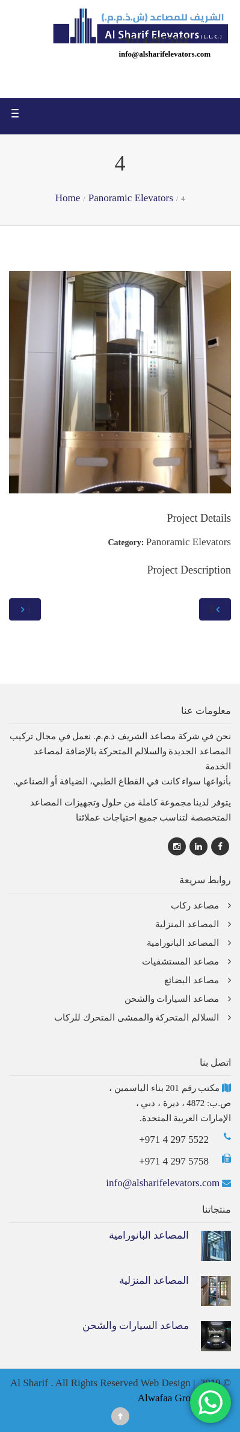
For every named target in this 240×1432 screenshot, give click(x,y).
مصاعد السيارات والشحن (172, 999)
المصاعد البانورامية (183, 943)
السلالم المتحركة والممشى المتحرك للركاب (136, 1017)
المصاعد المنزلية (187, 924)
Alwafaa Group (169, 1398)
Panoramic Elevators (188, 542)
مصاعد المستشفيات (180, 961)
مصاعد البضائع (191, 980)
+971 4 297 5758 (174, 1161)
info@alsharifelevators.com (164, 53)
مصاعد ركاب (195, 905)
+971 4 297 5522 (174, 1139)
